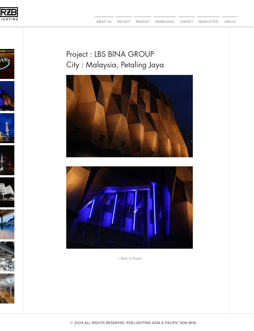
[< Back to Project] (130, 258)
